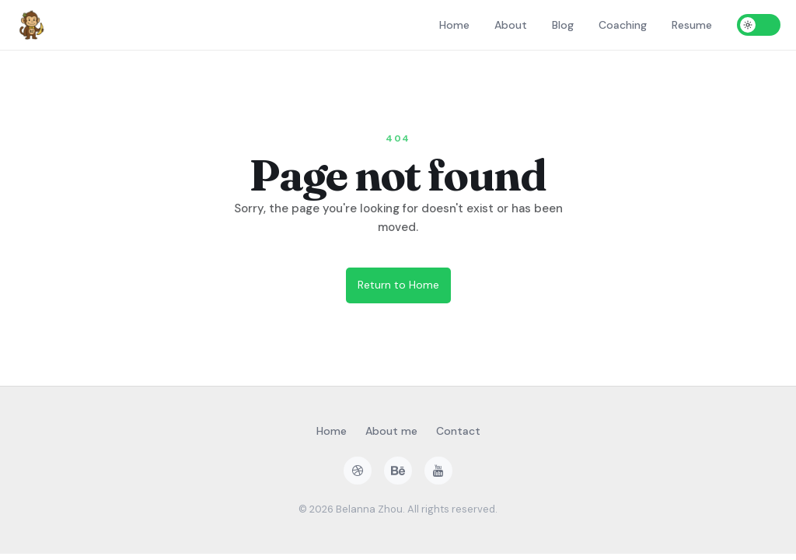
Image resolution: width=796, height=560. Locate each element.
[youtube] (438, 471)
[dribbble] (358, 471)
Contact (458, 431)
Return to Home (398, 285)
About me (391, 431)
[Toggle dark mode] (758, 25)
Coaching (623, 25)
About (510, 25)
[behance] (398, 471)
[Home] (31, 24)
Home (454, 25)
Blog (563, 25)
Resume (692, 25)
